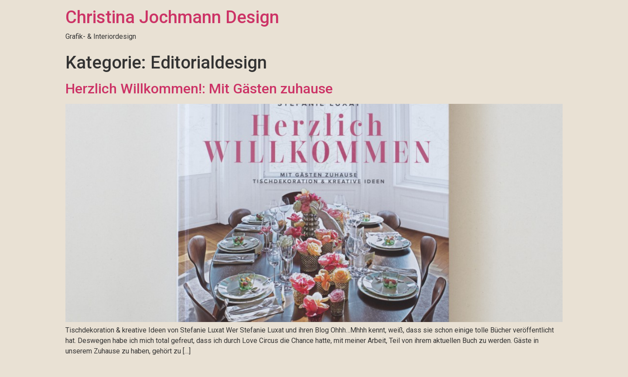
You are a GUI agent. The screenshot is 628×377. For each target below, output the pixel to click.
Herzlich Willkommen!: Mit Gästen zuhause (199, 88)
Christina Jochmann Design (172, 17)
